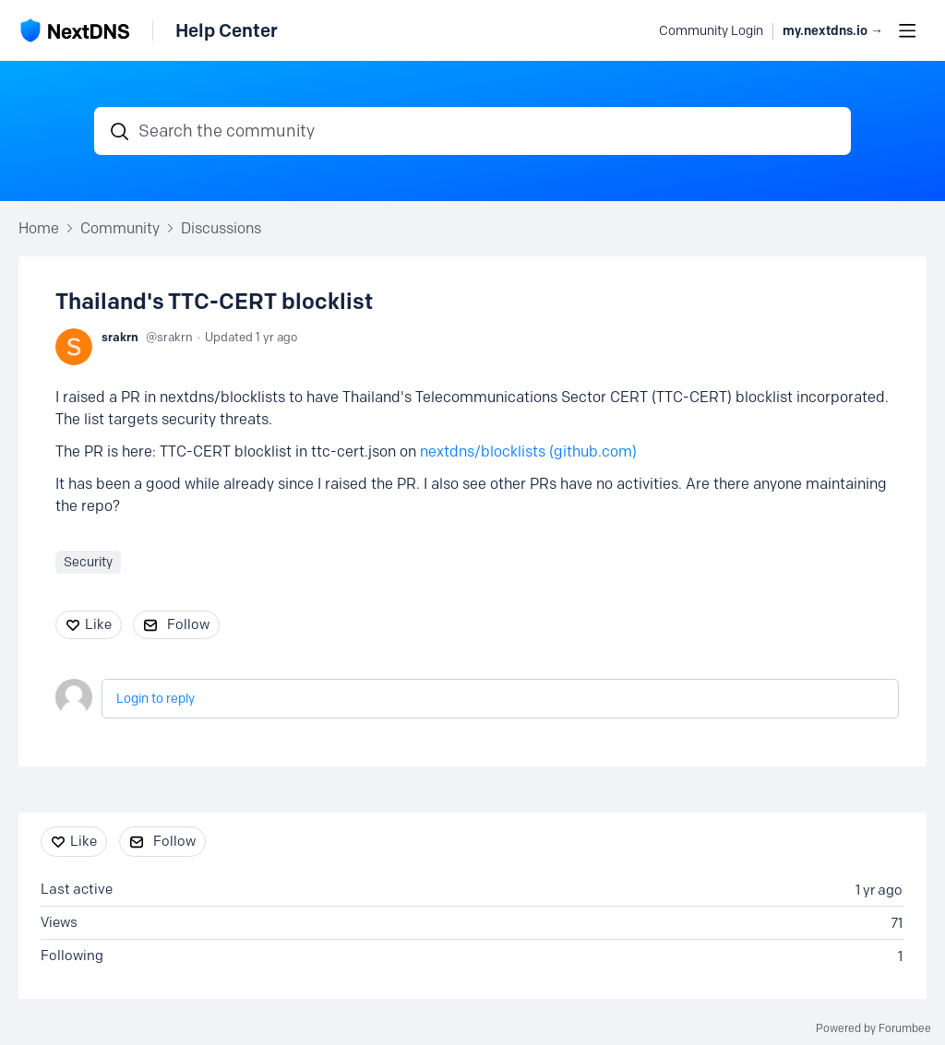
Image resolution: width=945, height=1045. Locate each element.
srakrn (120, 336)
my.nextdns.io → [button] (833, 31)
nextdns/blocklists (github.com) (528, 451)
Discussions (221, 228)
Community (120, 228)
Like (98, 624)
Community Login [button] (711, 31)
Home (38, 228)
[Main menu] (907, 30)
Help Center (226, 30)
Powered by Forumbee (873, 1028)
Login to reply (155, 699)
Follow (188, 624)
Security (88, 562)
